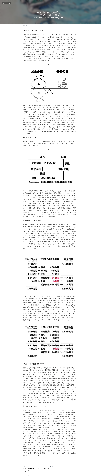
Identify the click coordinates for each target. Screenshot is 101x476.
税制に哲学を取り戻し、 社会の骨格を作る (36, 462)
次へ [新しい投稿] (52, 459)
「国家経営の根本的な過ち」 (50, 367)
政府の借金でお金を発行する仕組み (34, 222)
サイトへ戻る (6, 3)
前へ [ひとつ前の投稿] (24, 459)
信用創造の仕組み (59, 35)
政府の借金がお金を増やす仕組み (35, 39)
